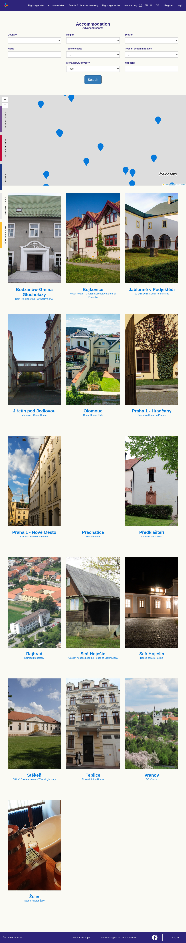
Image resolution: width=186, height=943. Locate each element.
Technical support (82, 937)
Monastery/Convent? (78, 62)
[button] (158, 120)
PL (151, 5)
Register (168, 5)
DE (157, 5)
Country (12, 34)
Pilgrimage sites (36, 5)
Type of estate (74, 48)
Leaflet (166, 184)
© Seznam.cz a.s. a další (177, 184)
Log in (180, 5)
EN (146, 5)
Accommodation (56, 5)
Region (70, 34)
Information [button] (130, 5)
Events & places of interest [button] (83, 5)
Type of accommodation (138, 48)
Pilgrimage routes (111, 5)
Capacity (130, 62)
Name (11, 48)
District (129, 34)
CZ (140, 5)
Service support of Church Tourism (119, 937)
